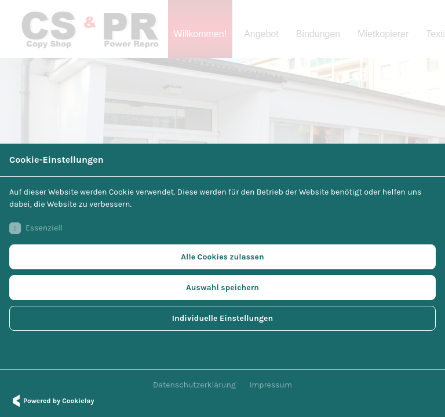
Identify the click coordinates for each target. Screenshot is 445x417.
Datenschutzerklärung (194, 385)
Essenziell (36, 228)
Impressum (270, 385)
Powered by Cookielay (51, 401)
